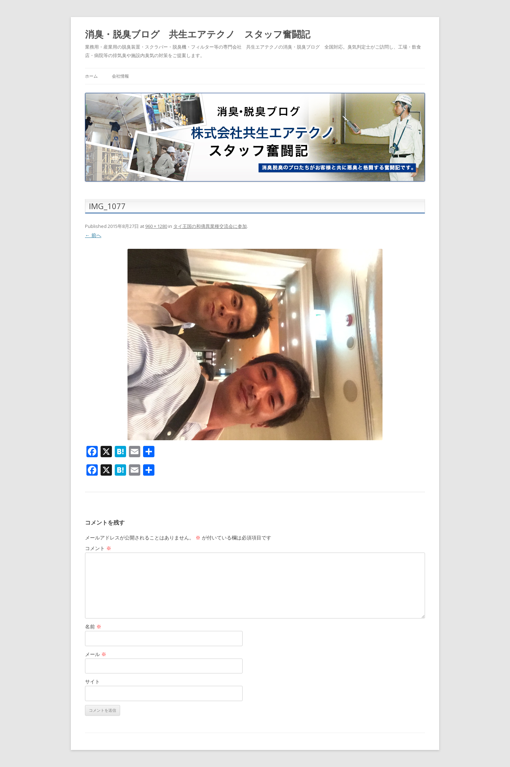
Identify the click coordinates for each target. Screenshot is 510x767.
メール (95, 654)
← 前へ (93, 235)
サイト (92, 681)
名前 (93, 626)
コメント (98, 548)
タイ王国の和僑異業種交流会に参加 (210, 226)
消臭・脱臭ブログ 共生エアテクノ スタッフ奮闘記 (197, 34)
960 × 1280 (156, 226)
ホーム (91, 76)
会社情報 (120, 76)
